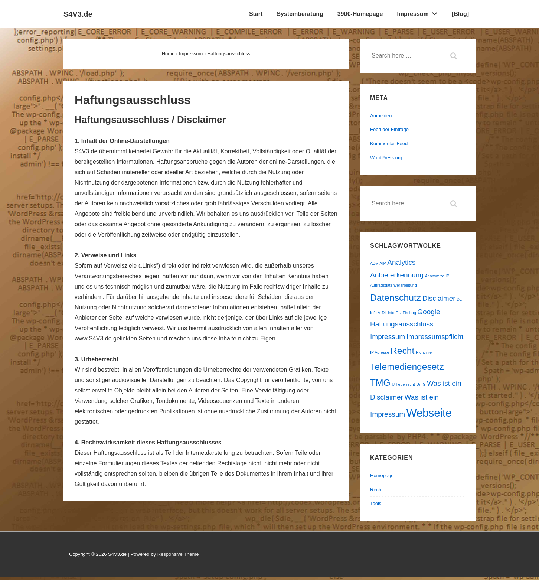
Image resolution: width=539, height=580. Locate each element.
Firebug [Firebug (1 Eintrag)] (409, 312)
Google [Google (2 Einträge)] (428, 312)
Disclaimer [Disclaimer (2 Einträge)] (438, 298)
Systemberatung (300, 14)
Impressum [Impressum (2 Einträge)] (387, 336)
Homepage (382, 475)
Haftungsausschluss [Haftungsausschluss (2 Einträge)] (401, 324)
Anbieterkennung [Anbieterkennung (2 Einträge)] (397, 275)
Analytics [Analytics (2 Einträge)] (401, 262)
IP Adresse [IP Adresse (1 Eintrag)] (379, 352)
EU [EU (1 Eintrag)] (398, 312)
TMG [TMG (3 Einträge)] (380, 383)
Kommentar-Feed (389, 143)
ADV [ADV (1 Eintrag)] (374, 263)
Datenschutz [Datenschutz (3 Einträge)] (395, 298)
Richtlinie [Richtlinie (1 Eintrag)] (424, 352)
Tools (375, 503)
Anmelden (381, 115)
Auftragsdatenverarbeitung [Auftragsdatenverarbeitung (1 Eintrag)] (393, 285)
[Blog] (460, 14)
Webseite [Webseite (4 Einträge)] (429, 413)
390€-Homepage (360, 14)
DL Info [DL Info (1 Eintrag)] (388, 312)
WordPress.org (386, 157)
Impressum (419, 12)
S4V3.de (77, 14)
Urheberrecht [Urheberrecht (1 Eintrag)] (403, 384)
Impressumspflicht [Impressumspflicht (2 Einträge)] (434, 336)
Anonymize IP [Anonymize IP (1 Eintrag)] (437, 276)
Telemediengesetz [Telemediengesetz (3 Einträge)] (407, 367)
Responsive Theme (178, 554)
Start (255, 14)
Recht (376, 489)
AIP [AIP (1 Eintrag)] (383, 263)
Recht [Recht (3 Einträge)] (402, 351)
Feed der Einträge (389, 129)
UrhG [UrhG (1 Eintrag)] (420, 384)
